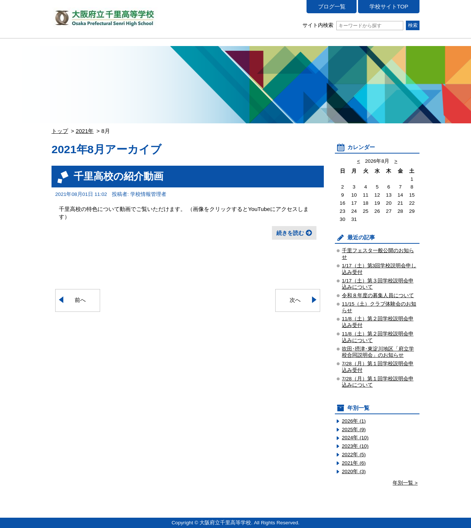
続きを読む (290, 233)
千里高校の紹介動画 (118, 176)
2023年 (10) (355, 446)
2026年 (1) (354, 421)
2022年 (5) (354, 454)
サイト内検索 (352, 25)
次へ (295, 300)
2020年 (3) (354, 471)
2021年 (85, 131)
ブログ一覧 (332, 6)
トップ (60, 131)
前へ (80, 300)
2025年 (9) (354, 429)
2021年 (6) (354, 463)
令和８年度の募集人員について (378, 295)
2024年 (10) (355, 437)
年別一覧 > (405, 483)
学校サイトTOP (388, 6)
